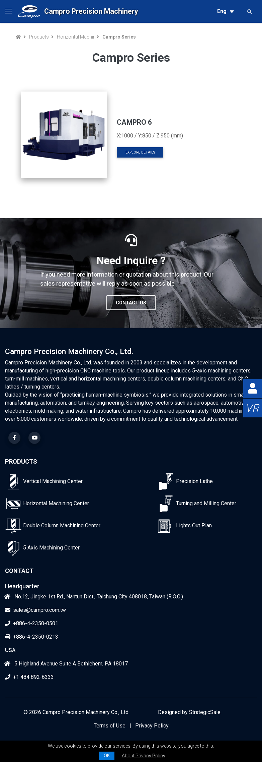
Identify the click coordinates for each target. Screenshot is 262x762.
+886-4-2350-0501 (31, 623)
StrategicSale (205, 712)
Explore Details (140, 152)
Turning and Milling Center (206, 503)
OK (107, 755)
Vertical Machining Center (53, 481)
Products (39, 37)
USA (10, 650)
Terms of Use (109, 725)
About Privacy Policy (143, 755)
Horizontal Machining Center (75, 37)
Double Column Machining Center (61, 525)
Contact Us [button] (131, 302)
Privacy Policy (152, 725)
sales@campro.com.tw (35, 610)
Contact (19, 570)
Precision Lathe (194, 481)
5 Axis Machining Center (51, 547)
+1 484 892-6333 (29, 677)
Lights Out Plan (194, 525)
